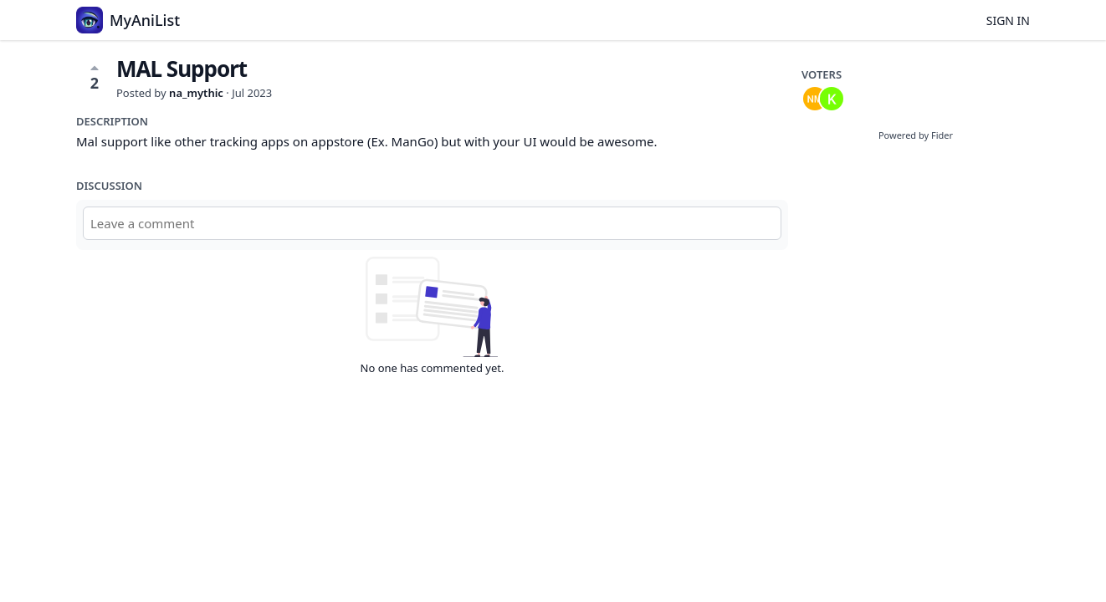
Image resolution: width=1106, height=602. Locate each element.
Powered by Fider (915, 135)
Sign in (1008, 20)
